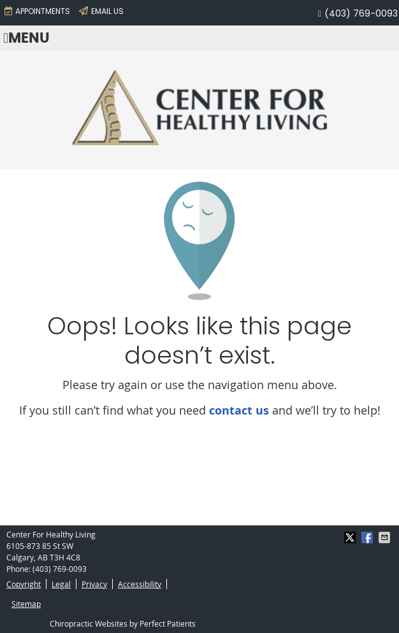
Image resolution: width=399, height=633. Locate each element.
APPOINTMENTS (37, 11)
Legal (61, 584)
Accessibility (139, 584)
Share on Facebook (368, 537)
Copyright (23, 584)
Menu (26, 39)
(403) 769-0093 (361, 13)
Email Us (101, 11)
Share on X (351, 537)
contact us (239, 410)
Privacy (94, 584)
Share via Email (386, 537)
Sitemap (26, 604)
